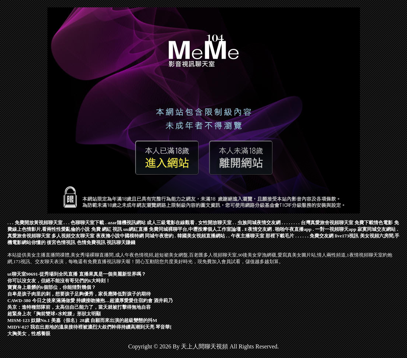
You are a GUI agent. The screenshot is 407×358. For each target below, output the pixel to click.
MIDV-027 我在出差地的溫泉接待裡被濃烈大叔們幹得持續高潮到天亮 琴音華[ (89, 327)
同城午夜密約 (159, 236)
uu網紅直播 (135, 229)
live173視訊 (347, 236)
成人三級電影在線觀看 (170, 222)
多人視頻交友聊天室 (72, 236)
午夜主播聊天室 (247, 236)
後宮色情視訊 (61, 242)
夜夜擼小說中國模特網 (120, 236)
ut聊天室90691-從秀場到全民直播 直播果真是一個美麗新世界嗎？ (76, 274)
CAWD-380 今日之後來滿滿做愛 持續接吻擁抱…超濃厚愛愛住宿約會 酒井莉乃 (90, 300)
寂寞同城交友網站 (376, 229)
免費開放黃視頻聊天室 (39, 222)
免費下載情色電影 (373, 222)
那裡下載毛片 (279, 236)
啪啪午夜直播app (293, 229)
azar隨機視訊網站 (127, 222)
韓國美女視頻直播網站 (201, 236)
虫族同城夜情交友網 (259, 222)
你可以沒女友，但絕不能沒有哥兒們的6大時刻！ (58, 280)
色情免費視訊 (91, 242)
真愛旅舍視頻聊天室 (28, 236)
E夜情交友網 (258, 229)
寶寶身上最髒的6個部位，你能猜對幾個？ (51, 287)
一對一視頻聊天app (335, 229)
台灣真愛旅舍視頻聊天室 (327, 222)
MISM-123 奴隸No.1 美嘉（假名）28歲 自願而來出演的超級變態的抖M (82, 320)
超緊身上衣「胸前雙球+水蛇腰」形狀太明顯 (54, 313)
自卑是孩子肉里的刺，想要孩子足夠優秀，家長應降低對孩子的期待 (79, 294)
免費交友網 (321, 236)
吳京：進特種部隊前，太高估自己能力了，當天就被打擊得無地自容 (79, 307)
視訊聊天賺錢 (121, 242)
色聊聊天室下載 (87, 222)
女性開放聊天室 (215, 222)
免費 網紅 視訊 (106, 229)
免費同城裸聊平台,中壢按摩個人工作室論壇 (195, 229)
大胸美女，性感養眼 (28, 333)
